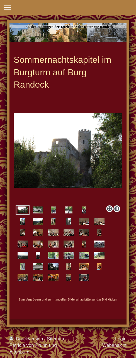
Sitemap (55, 339)
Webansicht (114, 345)
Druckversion (26, 339)
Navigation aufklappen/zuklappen (68, 7)
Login (121, 339)
